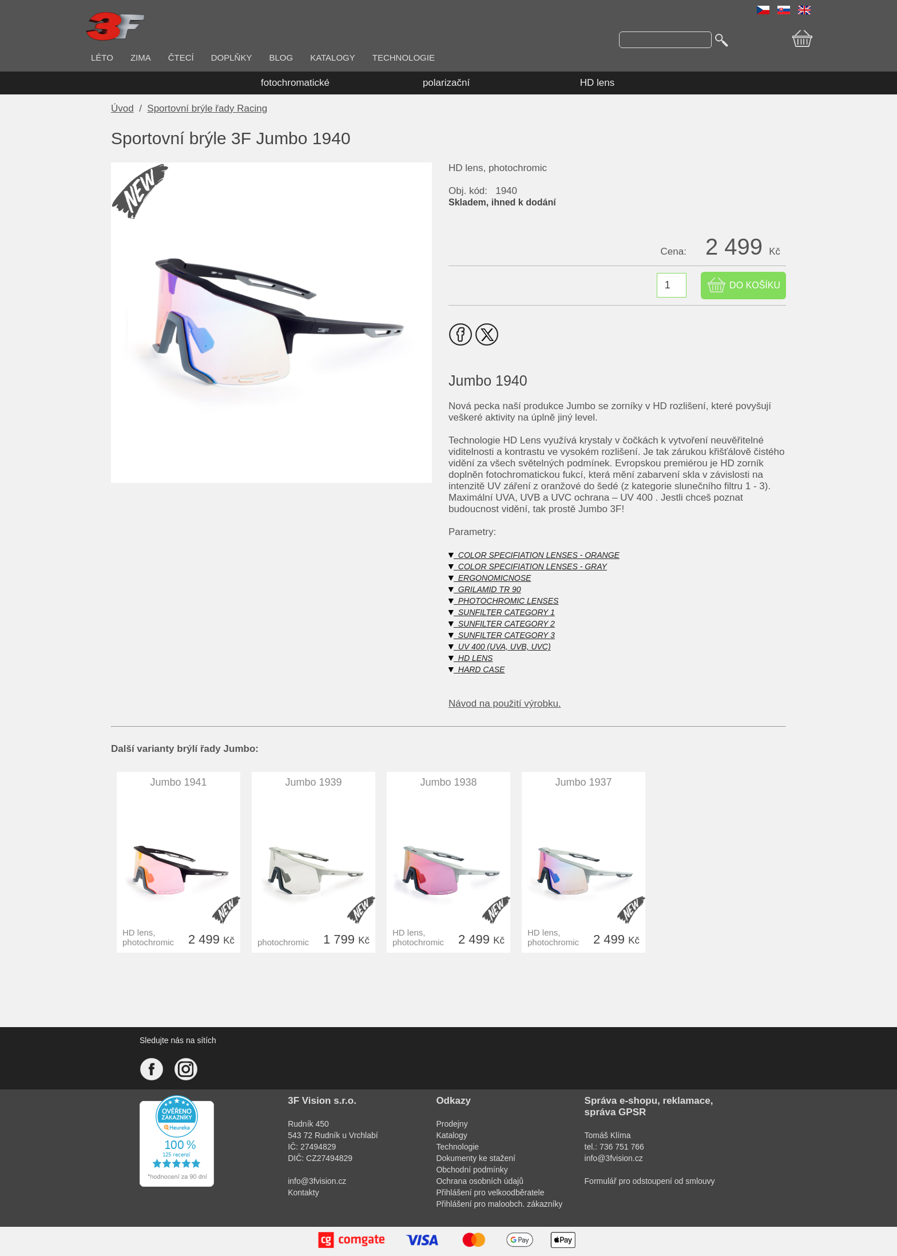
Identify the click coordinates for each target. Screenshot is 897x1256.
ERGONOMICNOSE (490, 578)
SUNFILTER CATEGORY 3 (502, 635)
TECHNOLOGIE (403, 57)
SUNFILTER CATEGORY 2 (502, 623)
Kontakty (303, 1192)
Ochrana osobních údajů (479, 1181)
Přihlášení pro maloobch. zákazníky (499, 1204)
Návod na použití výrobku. (505, 703)
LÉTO (102, 57)
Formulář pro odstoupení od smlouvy (650, 1181)
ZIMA (140, 57)
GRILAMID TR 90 (485, 589)
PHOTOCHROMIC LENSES (503, 600)
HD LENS (471, 658)
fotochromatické (295, 82)
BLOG (281, 57)
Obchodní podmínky (471, 1169)
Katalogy (451, 1135)
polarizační (446, 82)
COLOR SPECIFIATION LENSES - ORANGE (534, 555)
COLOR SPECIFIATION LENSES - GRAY (528, 566)
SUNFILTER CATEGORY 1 (502, 612)
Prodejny (451, 1123)
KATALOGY (332, 57)
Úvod (122, 108)
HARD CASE (477, 669)
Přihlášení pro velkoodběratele (490, 1192)
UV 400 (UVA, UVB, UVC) (500, 646)
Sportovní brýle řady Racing (207, 108)
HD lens (597, 82)
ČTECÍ (181, 57)
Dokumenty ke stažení (475, 1158)
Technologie (457, 1146)
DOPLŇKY (231, 57)
